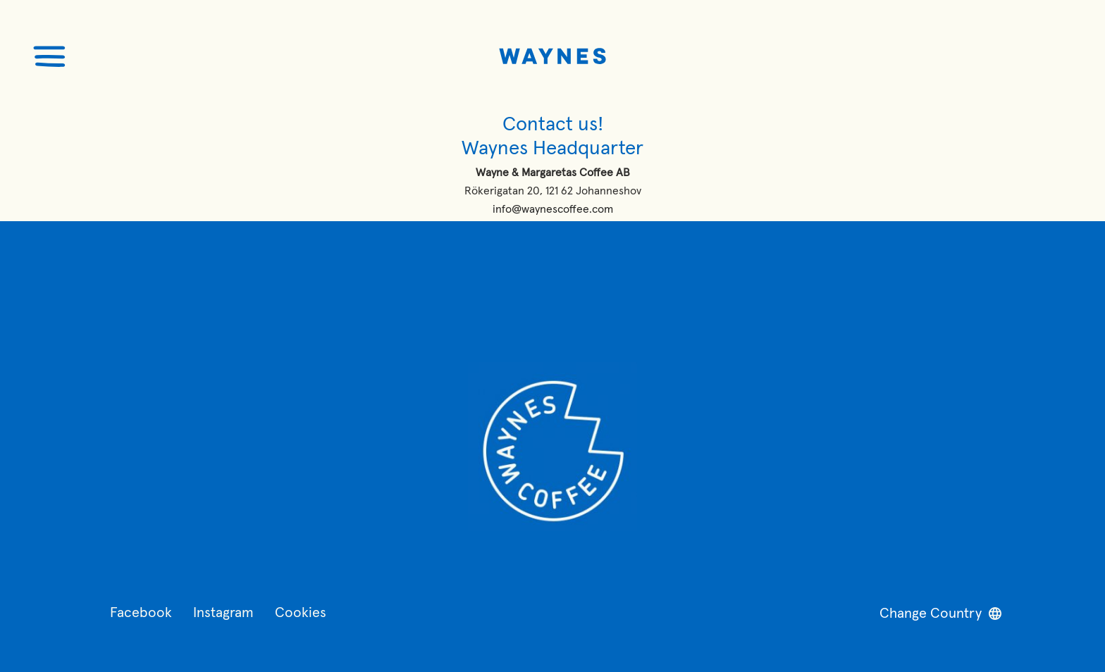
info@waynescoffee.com (553, 209)
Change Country (940, 613)
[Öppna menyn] (49, 56)
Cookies (300, 613)
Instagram (223, 613)
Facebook (141, 613)
